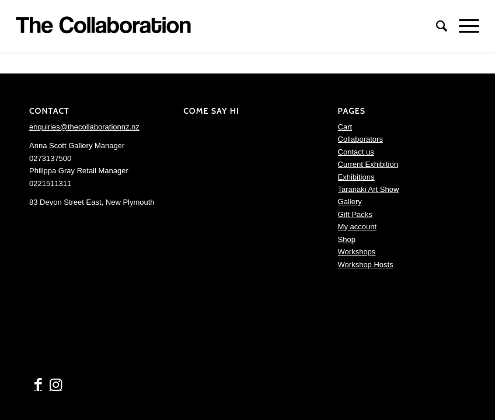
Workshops (357, 251)
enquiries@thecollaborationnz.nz (84, 127)
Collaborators (360, 139)
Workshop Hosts (365, 264)
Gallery (350, 201)
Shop (346, 239)
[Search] (435, 26)
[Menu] (463, 26)
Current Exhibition (368, 164)
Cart (345, 127)
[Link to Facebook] (38, 385)
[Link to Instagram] (55, 385)
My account (357, 226)
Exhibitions (356, 177)
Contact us (356, 152)
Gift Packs (355, 214)
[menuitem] (435, 26)
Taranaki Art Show (368, 189)
